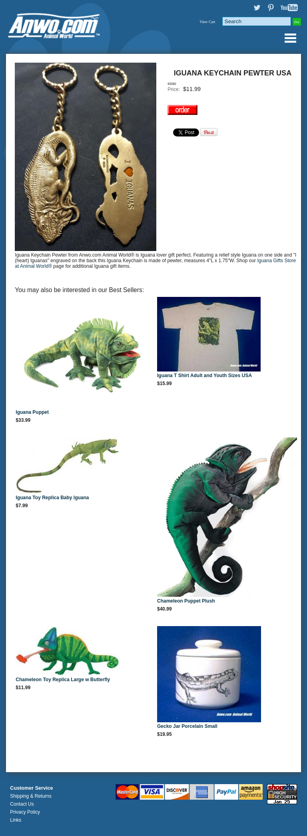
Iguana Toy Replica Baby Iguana (52, 497)
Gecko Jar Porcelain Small (187, 726)
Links (15, 820)
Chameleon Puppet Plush (186, 601)
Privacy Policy (25, 812)
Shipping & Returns (30, 796)
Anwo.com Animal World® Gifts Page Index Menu (290, 38)
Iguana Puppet (32, 412)
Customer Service (31, 788)
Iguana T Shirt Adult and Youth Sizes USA (204, 375)
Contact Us (22, 804)
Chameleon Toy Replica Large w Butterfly (63, 679)
